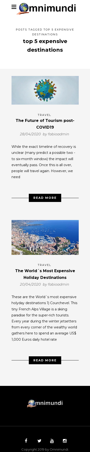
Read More (45, 194)
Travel (44, 111)
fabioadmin (58, 130)
